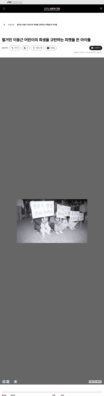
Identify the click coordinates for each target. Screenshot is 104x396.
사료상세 (11, 25)
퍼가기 (15, 48)
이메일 (51, 48)
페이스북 (37, 48)
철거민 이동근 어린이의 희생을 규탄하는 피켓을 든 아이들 (37, 25)
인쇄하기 (96, 48)
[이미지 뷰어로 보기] (15, 381)
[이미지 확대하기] (4, 381)
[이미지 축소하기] (7, 381)
